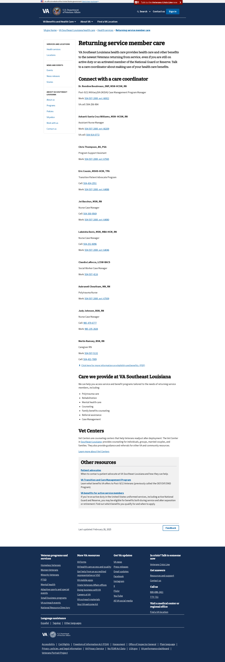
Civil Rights (64, 644)
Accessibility (48, 644)
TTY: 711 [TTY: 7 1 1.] (154, 597)
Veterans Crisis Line (160, 564)
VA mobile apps (85, 580)
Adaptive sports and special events (55, 591)
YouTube (118, 595)
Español (45, 623)
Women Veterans (49, 569)
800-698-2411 (156, 592)
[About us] (59, 100)
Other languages (72, 623)
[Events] (59, 70)
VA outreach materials (88, 599)
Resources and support (162, 575)
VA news (118, 561)
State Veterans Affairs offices (92, 585)
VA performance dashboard (155, 648)
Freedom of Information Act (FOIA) (91, 644)
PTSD (43, 579)
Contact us (159, 11)
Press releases (121, 566)
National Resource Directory (55, 607)
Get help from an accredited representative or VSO (91, 573)
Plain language (167, 644)
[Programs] (59, 106)
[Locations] (59, 55)
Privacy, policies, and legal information (62, 648)
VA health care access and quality (94, 566)
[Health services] (59, 49)
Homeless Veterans (51, 565)
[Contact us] (59, 129)
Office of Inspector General (142, 644)
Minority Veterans (50, 574)
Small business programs (54, 597)
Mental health (48, 584)
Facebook (119, 576)
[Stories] (59, 82)
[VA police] (59, 117)
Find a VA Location (107, 21)
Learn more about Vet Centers (93, 451)
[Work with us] (59, 123)
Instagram (119, 581)
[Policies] (59, 111)
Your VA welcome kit (87, 604)
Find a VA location (159, 612)
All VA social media (123, 600)
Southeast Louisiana (91, 441)
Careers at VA (84, 594)
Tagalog (57, 623)
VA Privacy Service (94, 648)
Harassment (119, 644)
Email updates (121, 571)
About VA (86, 21)
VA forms (81, 561)
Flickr (117, 591)
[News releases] (59, 76)
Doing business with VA (89, 589)
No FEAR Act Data (116, 648)
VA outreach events (51, 602)
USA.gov (133, 648)
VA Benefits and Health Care (58, 21)
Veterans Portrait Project (55, 652)
